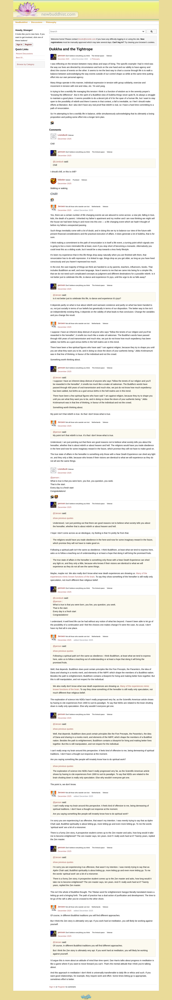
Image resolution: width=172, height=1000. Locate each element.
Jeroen (61, 206)
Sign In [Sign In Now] (19, 45)
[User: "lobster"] (53, 181)
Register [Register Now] (28, 45)
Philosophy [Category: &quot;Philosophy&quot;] (96, 59)
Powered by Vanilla (86, 996)
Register (61, 987)
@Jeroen (57, 295)
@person (57, 432)
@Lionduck (58, 161)
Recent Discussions (24, 54)
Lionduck (63, 135)
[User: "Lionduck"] (53, 136)
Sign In (52, 987)
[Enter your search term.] (97, 31)
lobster (61, 179)
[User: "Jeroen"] (53, 208)
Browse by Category (25, 64)
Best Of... (20, 57)
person (61, 55)
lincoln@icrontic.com (87, 39)
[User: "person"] (53, 57)
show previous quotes (63, 518)
